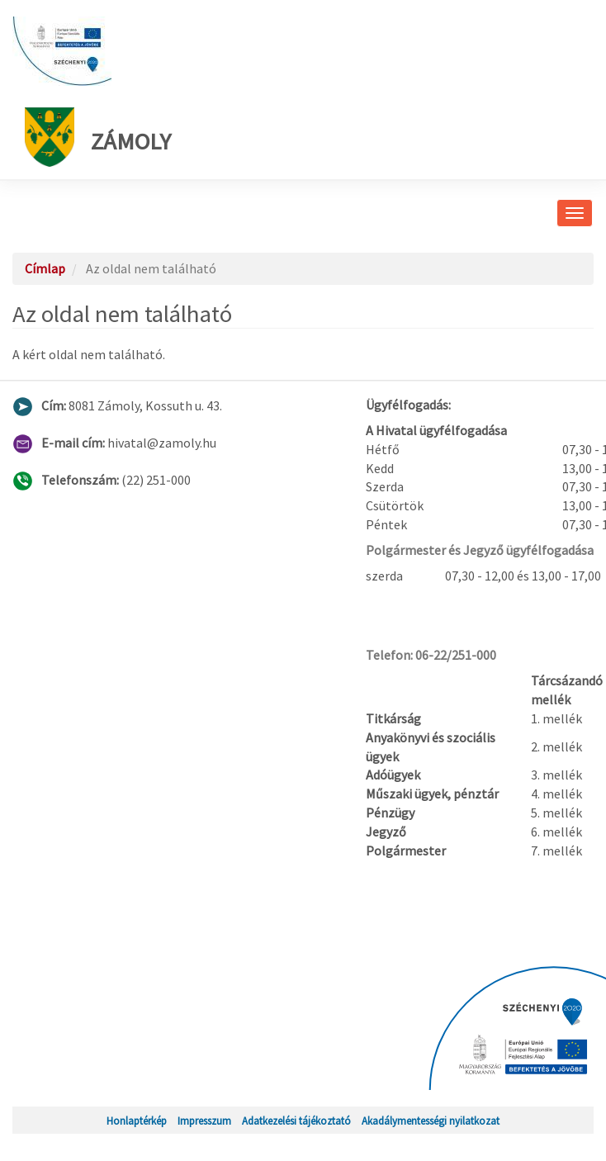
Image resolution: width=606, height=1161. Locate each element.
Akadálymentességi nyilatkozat (430, 1120)
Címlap (45, 268)
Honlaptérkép (137, 1120)
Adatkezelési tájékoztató (296, 1120)
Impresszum (204, 1120)
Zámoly (98, 137)
